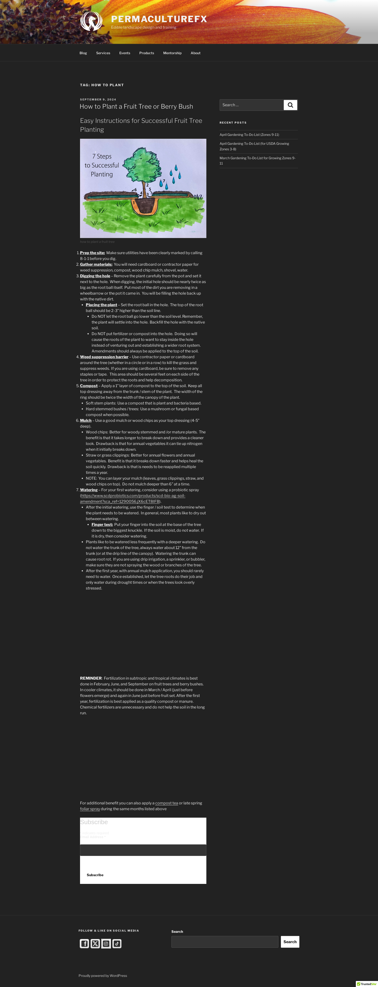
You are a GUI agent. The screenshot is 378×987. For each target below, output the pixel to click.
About (196, 53)
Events (124, 53)
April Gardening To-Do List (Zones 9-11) (249, 134)
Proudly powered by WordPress (103, 976)
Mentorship (172, 53)
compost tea (166, 803)
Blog (83, 53)
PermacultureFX (159, 19)
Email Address (93, 837)
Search (177, 931)
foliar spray (90, 809)
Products (146, 53)
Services (103, 53)
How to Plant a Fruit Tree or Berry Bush (136, 106)
